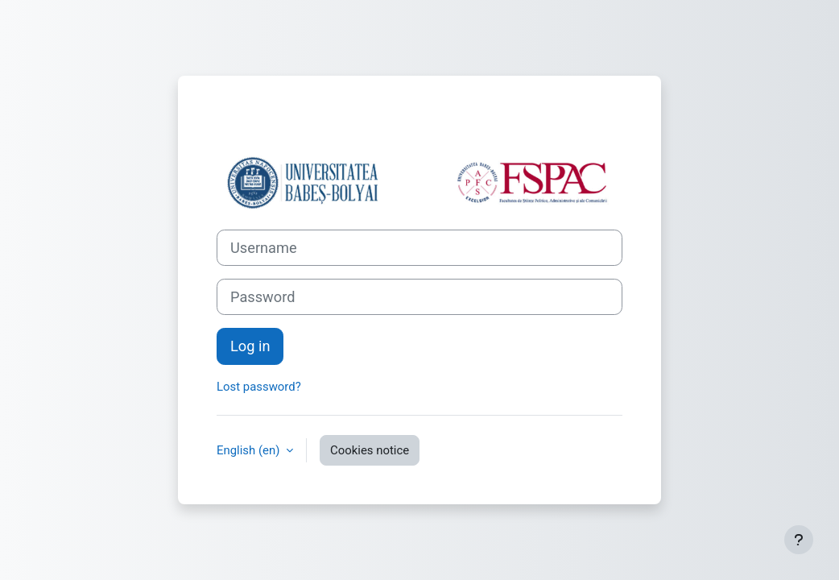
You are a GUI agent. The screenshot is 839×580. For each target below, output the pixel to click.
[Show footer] (798, 539)
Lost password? (259, 386)
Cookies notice (369, 450)
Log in (250, 346)
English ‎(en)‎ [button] (250, 450)
